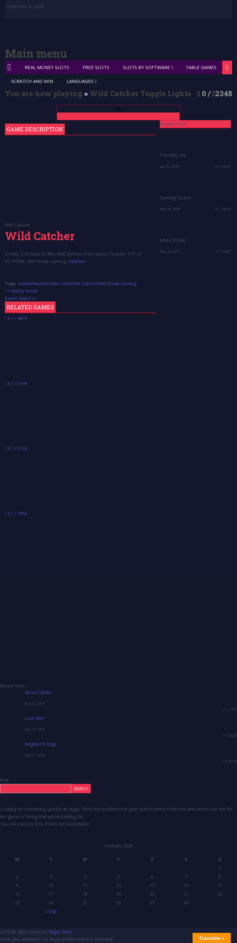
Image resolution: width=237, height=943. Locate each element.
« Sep (51, 911)
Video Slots (61, 283)
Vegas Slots (60, 932)
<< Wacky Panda (21, 291)
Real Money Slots (47, 67)
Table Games (200, 67)
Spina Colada (38, 692)
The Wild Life (173, 155)
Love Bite (34, 718)
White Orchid (172, 240)
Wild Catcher (84, 283)
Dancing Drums (175, 198)
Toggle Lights (165, 93)
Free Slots (96, 67)
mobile (25, 283)
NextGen (77, 261)
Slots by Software (146, 67)
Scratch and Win (32, 81)
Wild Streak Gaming (116, 283)
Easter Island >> (21, 298)
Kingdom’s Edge (40, 744)
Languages (80, 81)
